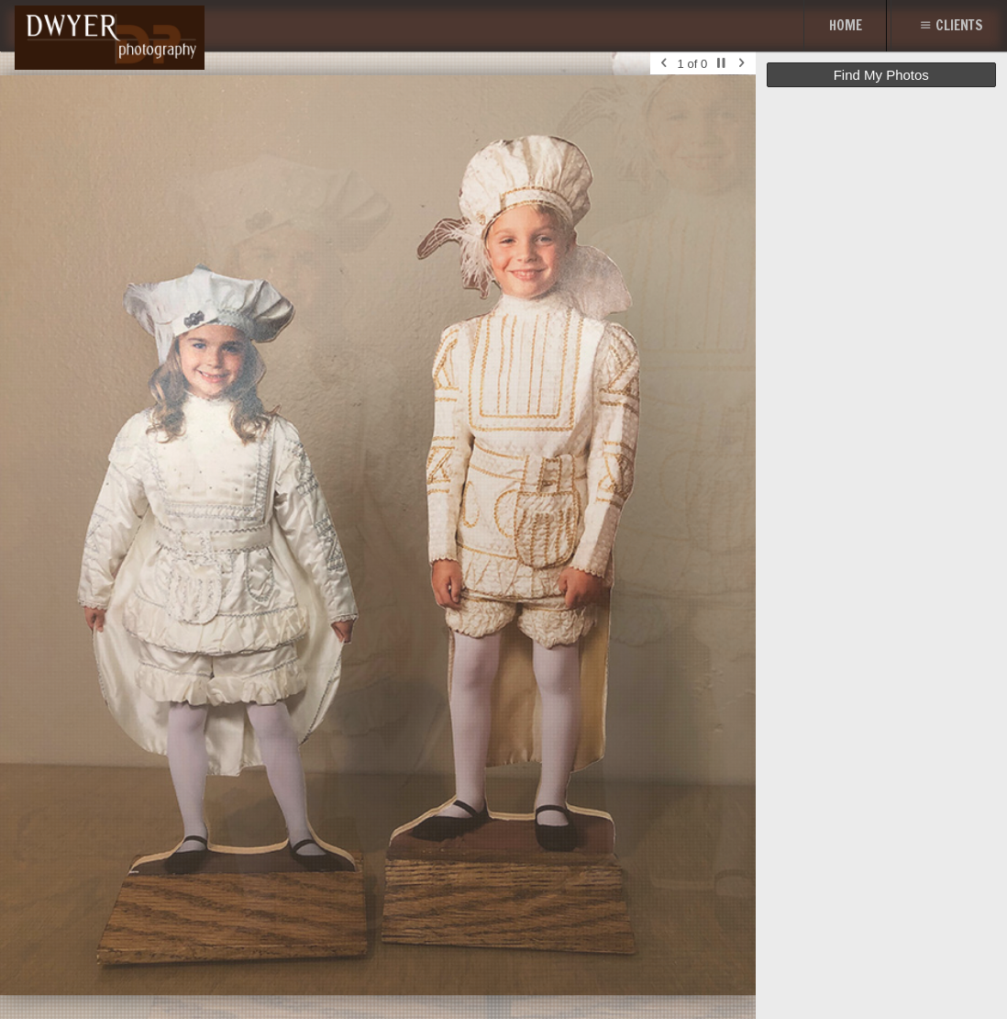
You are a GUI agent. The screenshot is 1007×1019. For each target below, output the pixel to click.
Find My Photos (881, 75)
